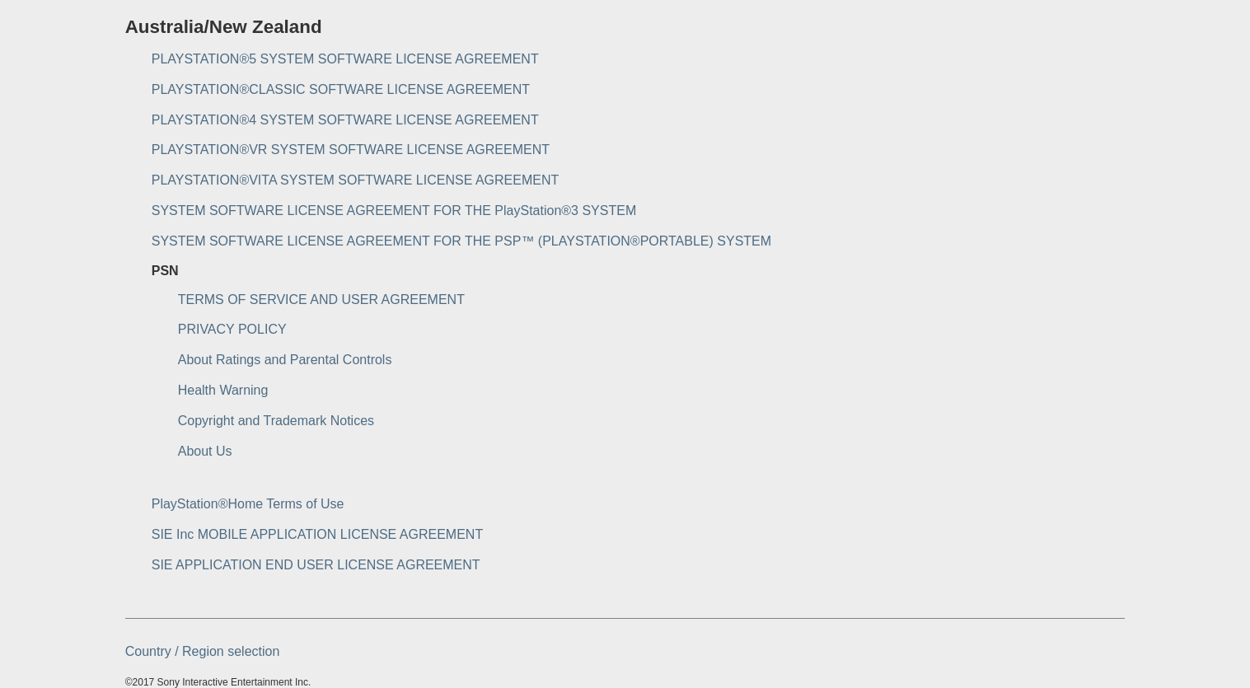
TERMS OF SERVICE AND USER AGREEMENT (321, 300)
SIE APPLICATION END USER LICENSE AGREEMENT (316, 565)
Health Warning (223, 390)
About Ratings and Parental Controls (285, 360)
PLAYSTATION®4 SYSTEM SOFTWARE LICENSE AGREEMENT (345, 120)
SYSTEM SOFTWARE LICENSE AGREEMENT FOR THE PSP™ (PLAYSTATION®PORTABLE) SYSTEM (461, 241)
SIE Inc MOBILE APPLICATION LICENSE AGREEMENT (317, 534)
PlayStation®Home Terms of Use (248, 504)
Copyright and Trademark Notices (276, 421)
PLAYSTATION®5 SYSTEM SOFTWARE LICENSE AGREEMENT (345, 59)
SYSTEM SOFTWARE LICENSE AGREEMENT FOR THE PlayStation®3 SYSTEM (394, 211)
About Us (205, 451)
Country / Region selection (202, 651)
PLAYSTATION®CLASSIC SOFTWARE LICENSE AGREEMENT (341, 89)
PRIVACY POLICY (232, 329)
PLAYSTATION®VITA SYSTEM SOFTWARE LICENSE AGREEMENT (355, 180)
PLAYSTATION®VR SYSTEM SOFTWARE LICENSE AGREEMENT (351, 150)
